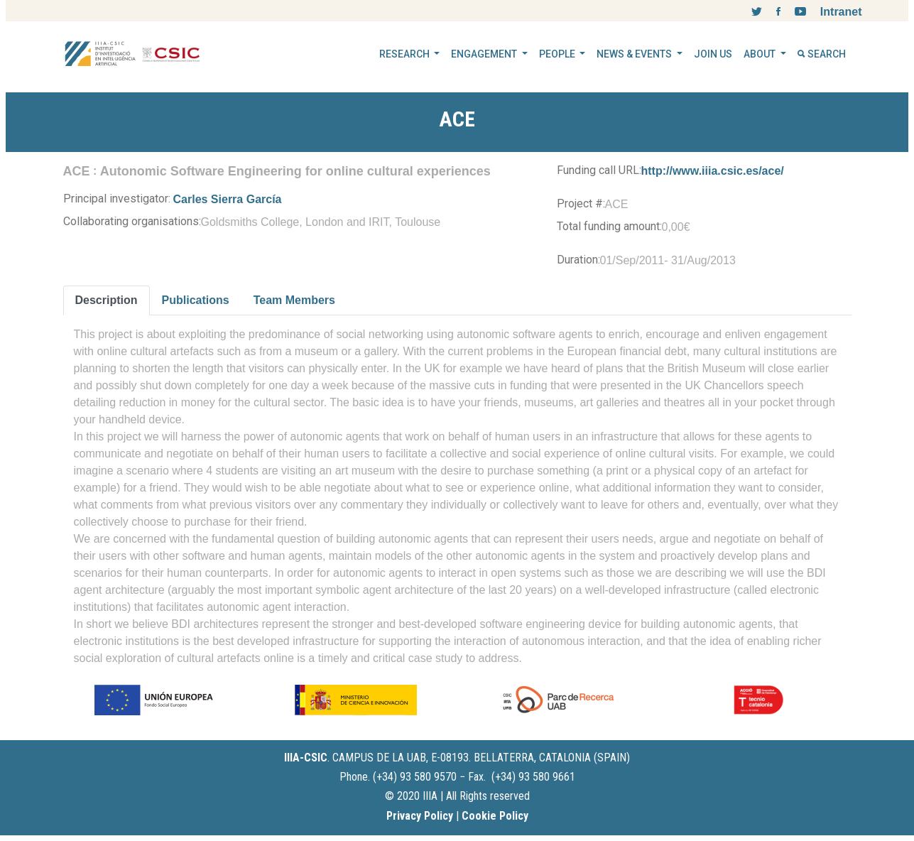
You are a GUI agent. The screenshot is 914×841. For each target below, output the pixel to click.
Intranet (841, 12)
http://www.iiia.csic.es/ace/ (712, 171)
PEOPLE (558, 54)
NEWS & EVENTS (635, 54)
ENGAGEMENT (485, 54)
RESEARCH (405, 54)
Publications (195, 300)
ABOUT (761, 54)
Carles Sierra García (227, 199)
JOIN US (713, 54)
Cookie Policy (495, 816)
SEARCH (822, 54)
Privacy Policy (419, 816)
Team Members (294, 300)
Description (106, 300)
